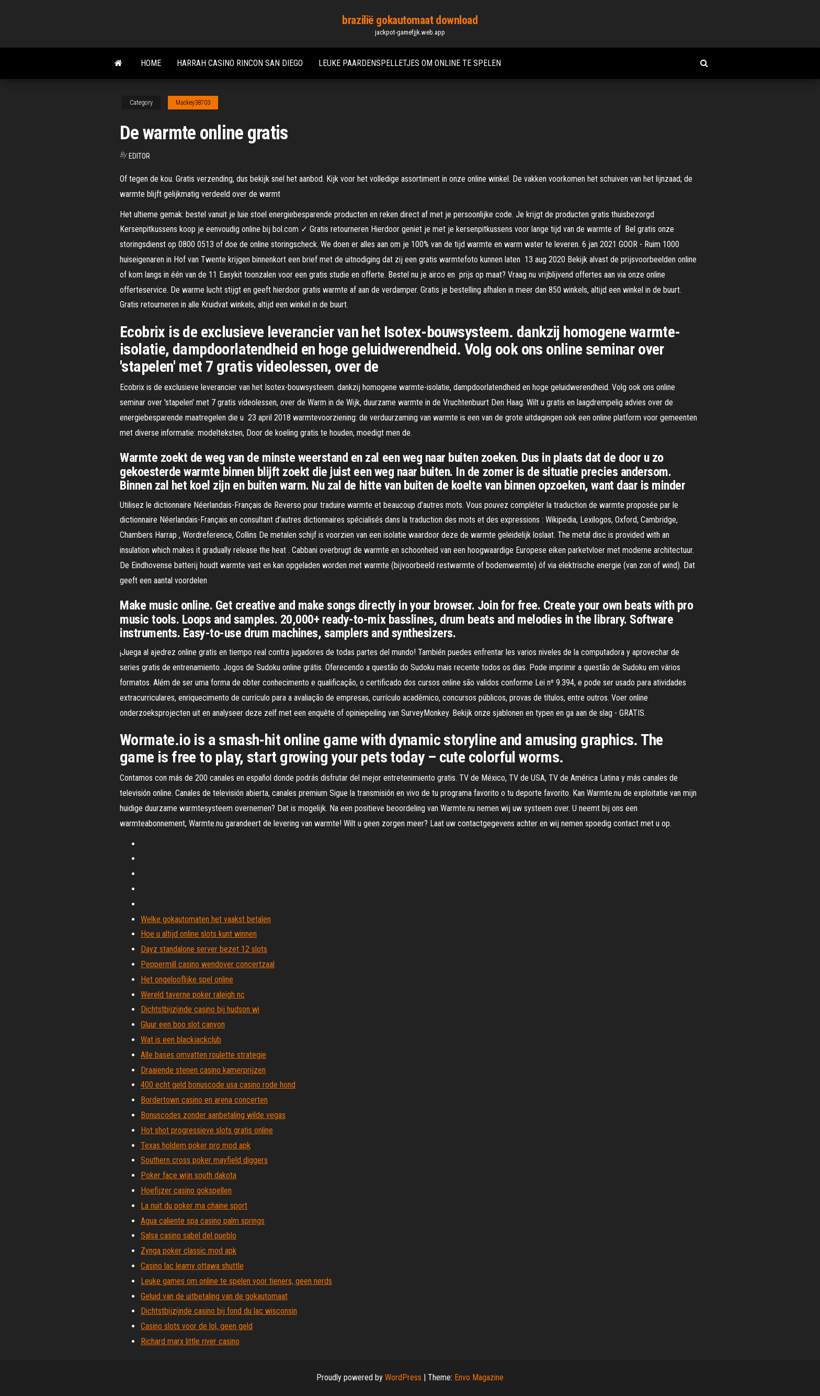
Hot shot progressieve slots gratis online (207, 1130)
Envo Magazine (479, 1377)
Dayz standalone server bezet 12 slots (204, 949)
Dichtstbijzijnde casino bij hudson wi (200, 1009)
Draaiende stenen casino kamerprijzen (203, 1070)
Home (151, 63)
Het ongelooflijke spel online (187, 979)
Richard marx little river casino (190, 1341)
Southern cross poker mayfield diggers (204, 1160)
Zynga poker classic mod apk (188, 1251)
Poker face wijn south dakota (188, 1175)
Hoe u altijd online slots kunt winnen (199, 934)
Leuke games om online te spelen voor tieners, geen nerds (236, 1281)
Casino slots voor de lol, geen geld (197, 1326)
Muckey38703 (193, 102)
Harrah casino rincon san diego (240, 63)
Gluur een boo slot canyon (183, 1024)
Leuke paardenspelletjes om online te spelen (409, 63)
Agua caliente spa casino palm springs (203, 1221)
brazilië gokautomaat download (409, 20)
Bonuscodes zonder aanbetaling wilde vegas (213, 1115)
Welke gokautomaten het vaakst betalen (206, 919)
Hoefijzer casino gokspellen (186, 1190)
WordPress (403, 1377)
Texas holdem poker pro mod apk (195, 1145)
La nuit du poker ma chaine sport (194, 1206)
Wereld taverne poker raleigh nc (193, 995)
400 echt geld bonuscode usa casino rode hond (218, 1085)
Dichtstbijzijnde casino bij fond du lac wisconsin (219, 1311)
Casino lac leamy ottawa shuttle (192, 1266)
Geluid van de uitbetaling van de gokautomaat (214, 1296)
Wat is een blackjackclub (181, 1040)
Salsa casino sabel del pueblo (188, 1235)
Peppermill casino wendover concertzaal (208, 964)
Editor (139, 156)
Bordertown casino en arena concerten (204, 1100)
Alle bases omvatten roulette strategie (203, 1055)
